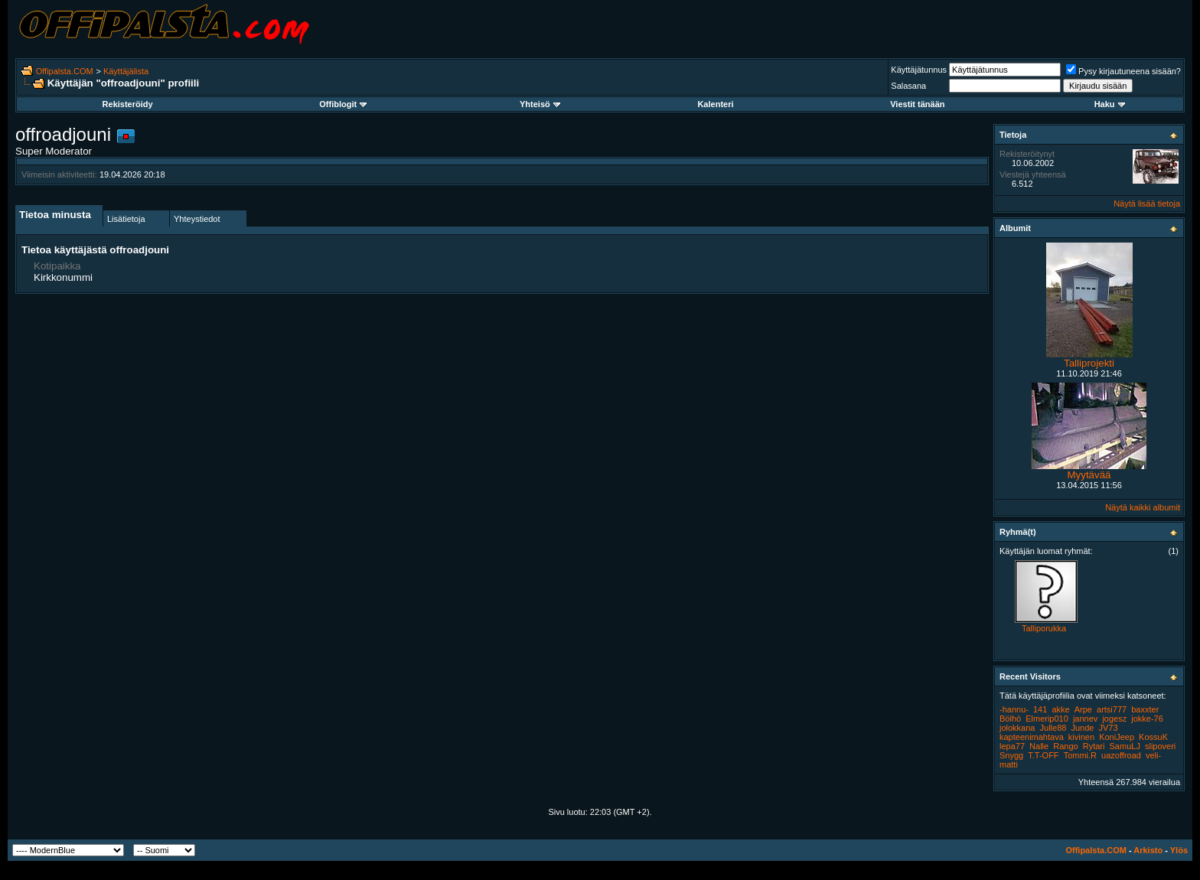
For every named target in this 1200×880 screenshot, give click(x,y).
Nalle (1038, 746)
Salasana (908, 85)
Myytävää (1088, 475)
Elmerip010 (1047, 718)
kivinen (1081, 736)
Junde (1082, 727)
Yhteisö (540, 104)
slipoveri (1160, 746)
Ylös (1179, 850)
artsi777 (1112, 709)
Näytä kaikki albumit (1142, 507)
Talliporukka (1044, 628)
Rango (1065, 746)
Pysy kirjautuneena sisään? (1123, 71)
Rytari (1094, 746)
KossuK (1153, 736)
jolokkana (1017, 727)
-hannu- (1014, 709)
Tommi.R (1080, 755)
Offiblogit (343, 104)
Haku (1109, 104)
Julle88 (1053, 727)
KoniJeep (1116, 736)
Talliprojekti (1089, 363)
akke (1060, 709)
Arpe (1083, 709)
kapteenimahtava (1031, 736)
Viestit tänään (917, 104)
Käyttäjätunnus (919, 69)
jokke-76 (1147, 718)
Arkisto (1147, 850)
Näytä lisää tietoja (1147, 203)
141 (1040, 709)
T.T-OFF (1043, 755)
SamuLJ (1125, 746)
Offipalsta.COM (64, 71)
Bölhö (1010, 718)
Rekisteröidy (128, 104)
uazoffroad (1121, 755)
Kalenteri (715, 104)
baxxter (1145, 709)
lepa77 (1012, 746)
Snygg (1011, 755)
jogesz (1114, 718)
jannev (1085, 718)
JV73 (1108, 727)
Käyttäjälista (125, 71)
